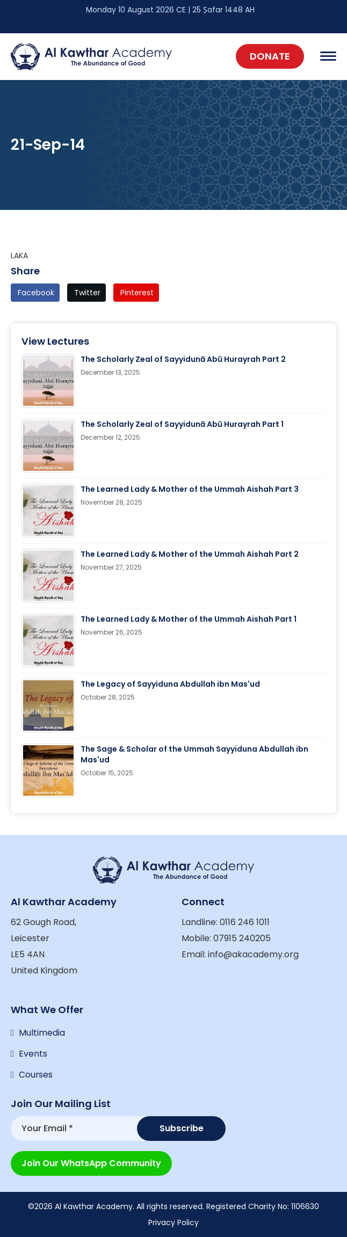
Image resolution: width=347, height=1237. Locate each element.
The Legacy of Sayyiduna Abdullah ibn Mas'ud (170, 684)
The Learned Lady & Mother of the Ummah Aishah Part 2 (190, 554)
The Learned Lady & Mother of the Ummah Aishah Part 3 (190, 489)
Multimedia (42, 1032)
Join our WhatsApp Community (91, 1163)
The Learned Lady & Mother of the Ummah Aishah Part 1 (189, 619)
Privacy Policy (173, 1222)
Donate (270, 56)
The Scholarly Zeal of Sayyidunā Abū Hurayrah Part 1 (182, 424)
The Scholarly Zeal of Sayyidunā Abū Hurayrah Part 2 (183, 359)
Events (33, 1053)
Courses (36, 1075)
